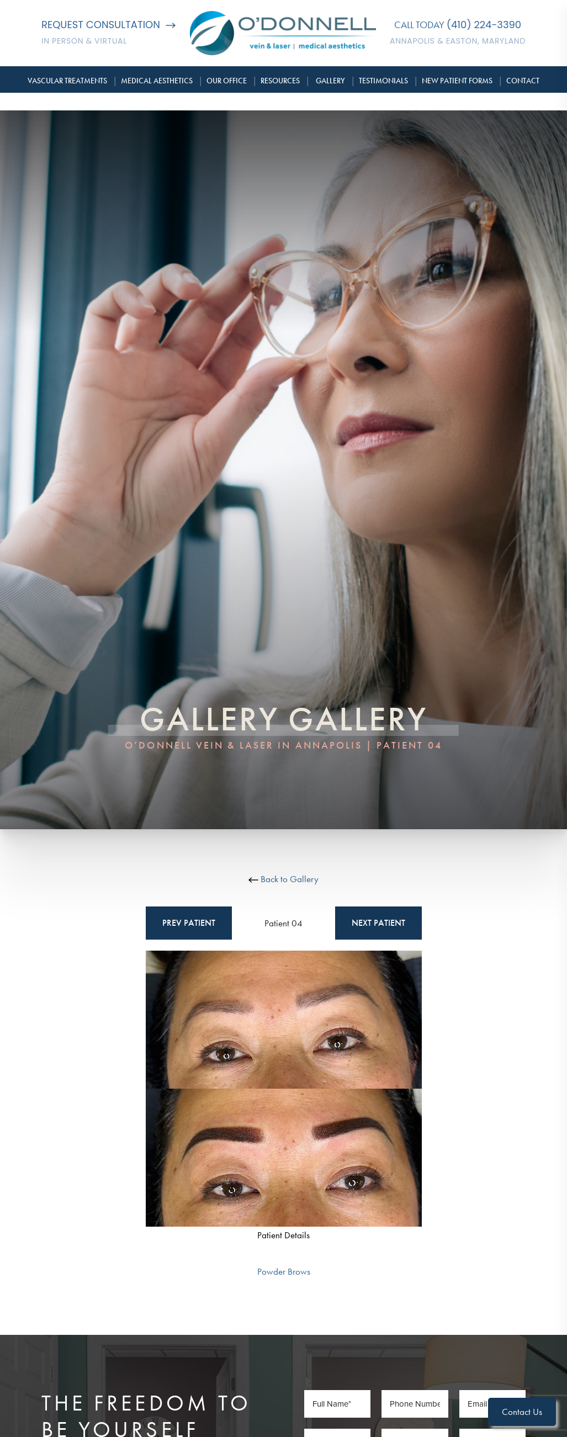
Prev (188, 923)
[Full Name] (337, 1404)
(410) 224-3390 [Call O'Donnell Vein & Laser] (484, 24)
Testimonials (383, 81)
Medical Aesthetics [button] (157, 81)
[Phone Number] (414, 1404)
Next (378, 923)
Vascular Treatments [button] (67, 81)
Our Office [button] (226, 81)
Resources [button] (280, 81)
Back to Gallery (283, 879)
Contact (522, 81)
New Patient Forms (457, 81)
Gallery (330, 81)
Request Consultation (108, 24)
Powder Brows (283, 1271)
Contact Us (522, 1412)
